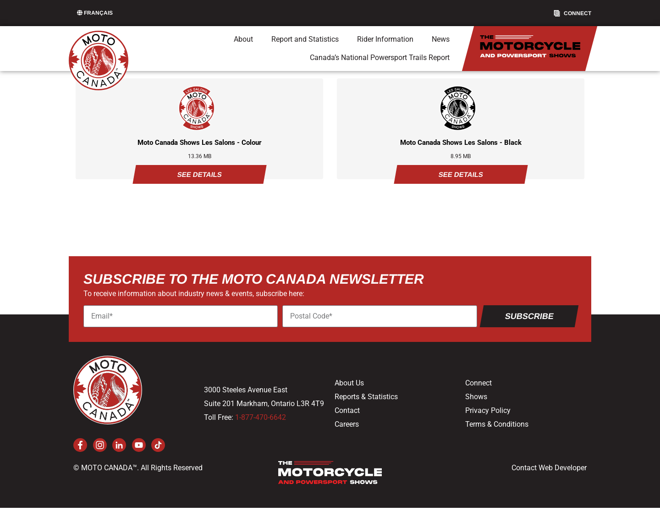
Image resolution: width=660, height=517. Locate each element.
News (441, 39)
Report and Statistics (305, 39)
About (243, 39)
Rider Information (385, 39)
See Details (199, 174)
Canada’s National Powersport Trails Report (380, 57)
